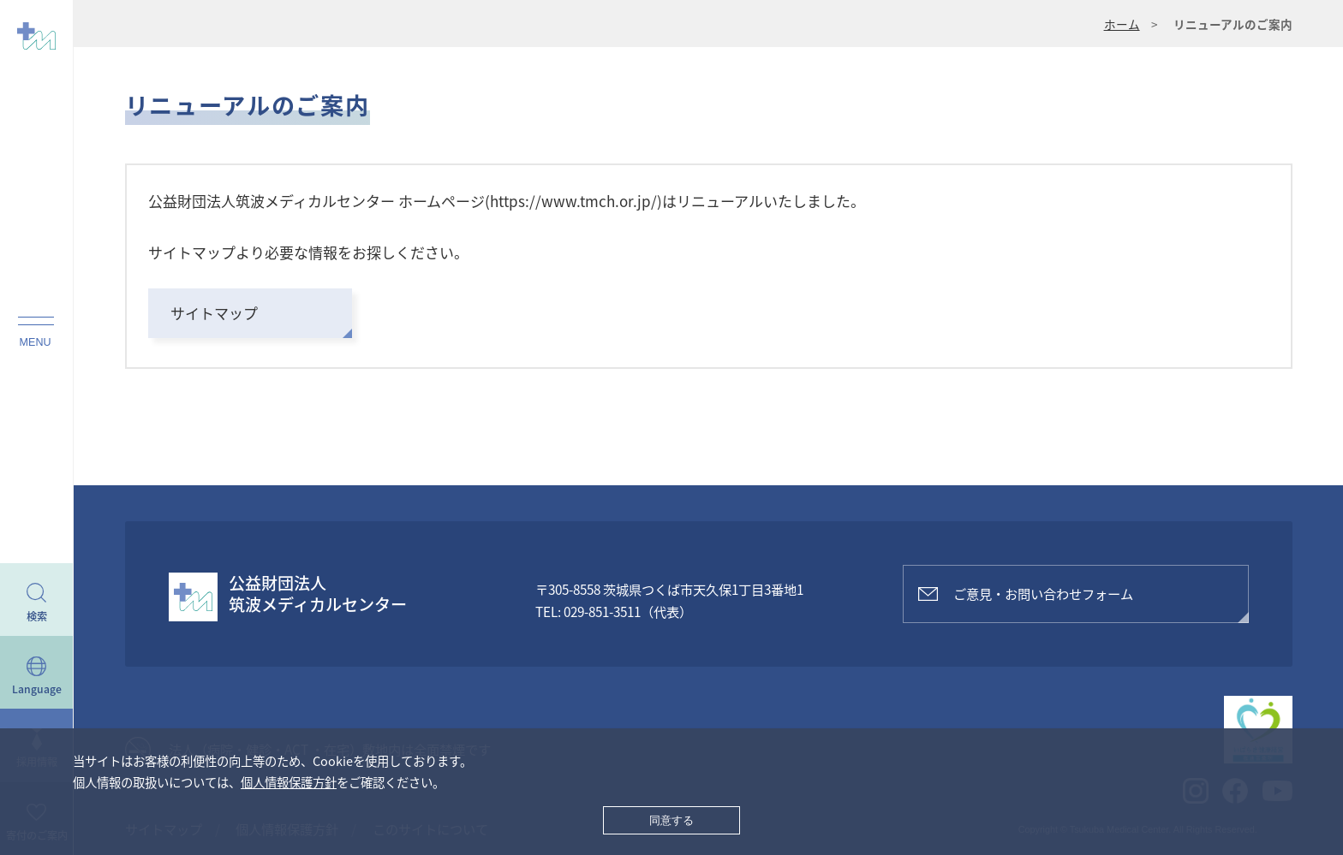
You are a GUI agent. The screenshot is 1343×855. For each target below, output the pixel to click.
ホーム (1122, 24)
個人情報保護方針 (289, 782)
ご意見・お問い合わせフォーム (1043, 593)
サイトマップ (214, 313)
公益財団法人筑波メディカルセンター (318, 594)
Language (37, 689)
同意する (671, 820)
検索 (37, 616)
